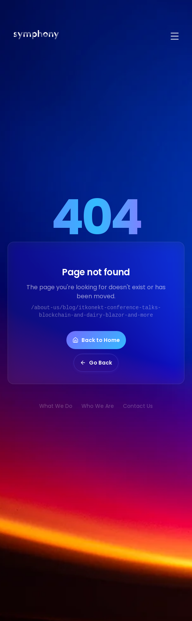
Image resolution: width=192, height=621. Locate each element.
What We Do (55, 406)
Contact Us (138, 406)
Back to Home (96, 340)
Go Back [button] (96, 362)
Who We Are (97, 406)
